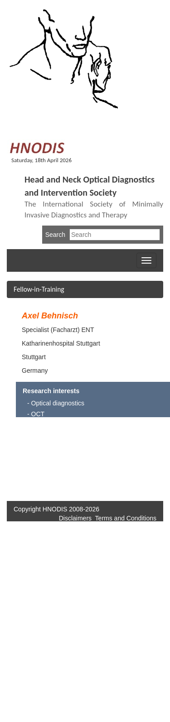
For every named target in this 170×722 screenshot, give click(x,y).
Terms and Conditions (125, 518)
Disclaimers (75, 518)
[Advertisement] (126, 456)
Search (55, 234)
